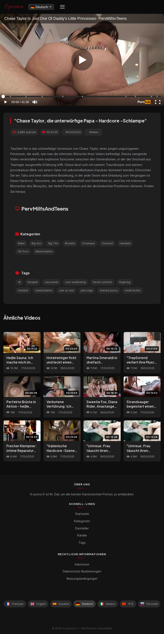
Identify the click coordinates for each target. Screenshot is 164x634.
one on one (66, 290)
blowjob (33, 282)
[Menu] (62, 6)
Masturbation (44, 251)
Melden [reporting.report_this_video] (93, 132)
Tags (82, 542)
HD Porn (23, 251)
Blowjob (70, 243)
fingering (124, 282)
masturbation (43, 290)
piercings (87, 290)
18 (19, 282)
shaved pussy (109, 290)
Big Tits (53, 243)
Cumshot (107, 243)
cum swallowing (75, 282)
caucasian (51, 282)
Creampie (88, 243)
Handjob (125, 243)
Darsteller (82, 528)
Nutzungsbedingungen (82, 578)
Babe (21, 243)
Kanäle (82, 535)
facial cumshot (102, 282)
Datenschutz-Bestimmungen (82, 571)
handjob (23, 290)
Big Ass (36, 243)
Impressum (82, 564)
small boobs (133, 290)
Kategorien (82, 521)
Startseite (82, 514)
